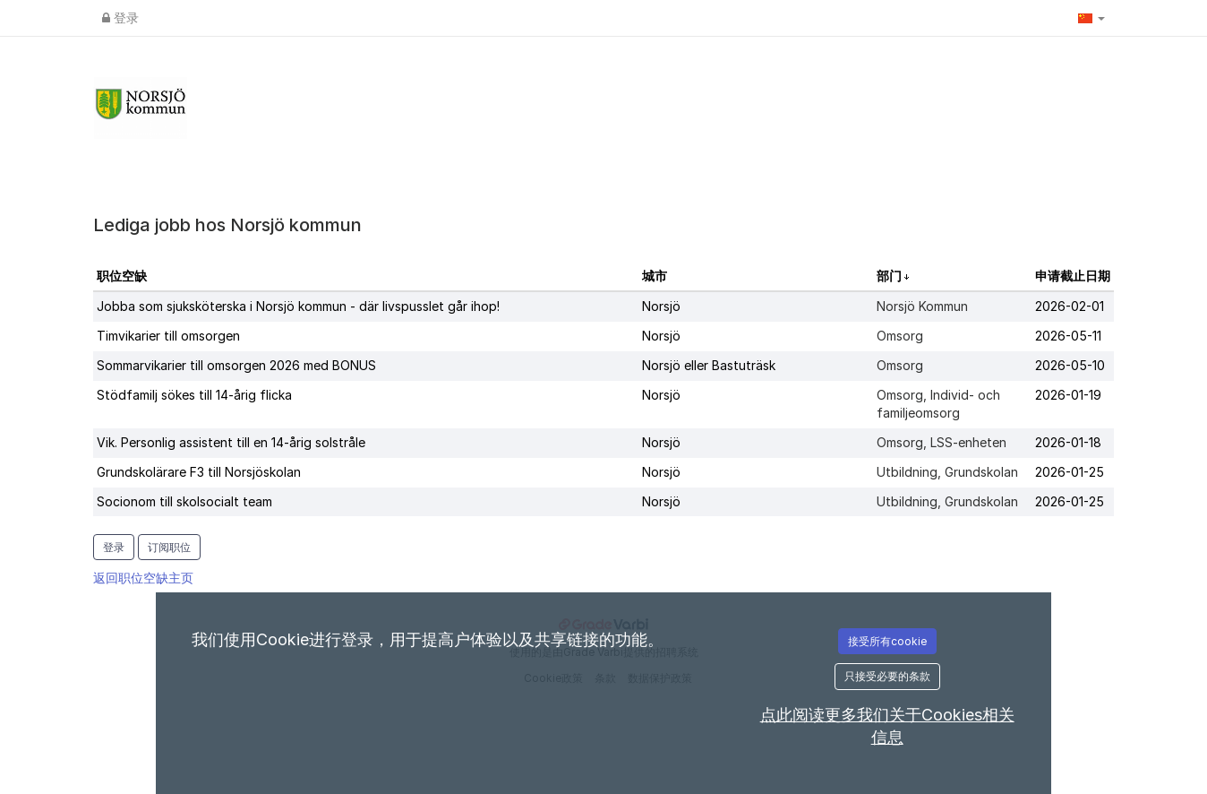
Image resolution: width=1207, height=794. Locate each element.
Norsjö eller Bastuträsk (708, 365)
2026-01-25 (1069, 471)
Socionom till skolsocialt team (184, 501)
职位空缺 (122, 275)
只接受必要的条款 (887, 676)
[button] (1091, 18)
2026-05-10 (1070, 365)
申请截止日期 (1072, 275)
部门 (890, 275)
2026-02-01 (1069, 306)
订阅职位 (169, 547)
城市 (654, 275)
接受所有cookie (887, 641)
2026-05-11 (1068, 335)
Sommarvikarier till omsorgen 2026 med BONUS (236, 365)
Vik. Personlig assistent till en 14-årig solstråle (231, 442)
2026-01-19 (1068, 394)
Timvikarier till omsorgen (168, 335)
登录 (120, 17)
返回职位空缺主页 (143, 577)
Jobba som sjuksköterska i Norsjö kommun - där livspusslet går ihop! (298, 306)
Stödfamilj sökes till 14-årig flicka (194, 394)
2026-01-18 (1068, 442)
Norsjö (661, 306)
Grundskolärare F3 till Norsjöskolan (199, 471)
